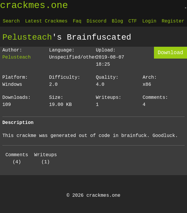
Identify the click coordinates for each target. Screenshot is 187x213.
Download (170, 52)
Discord (96, 21)
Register (173, 21)
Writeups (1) (45, 158)
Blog (117, 21)
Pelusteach (27, 37)
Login (149, 21)
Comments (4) (16, 158)
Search (11, 21)
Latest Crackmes (46, 21)
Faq (77, 21)
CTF (132, 21)
